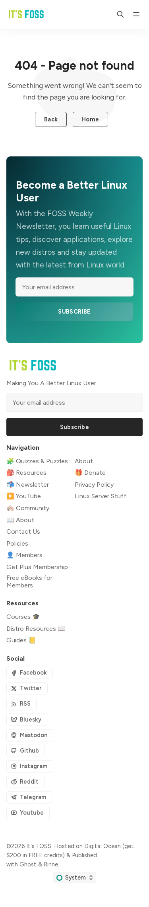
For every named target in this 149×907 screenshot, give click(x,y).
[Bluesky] (26, 720)
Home (90, 119)
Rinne (51, 864)
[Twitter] (27, 688)
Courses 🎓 (23, 616)
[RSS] (21, 704)
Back (51, 119)
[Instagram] (29, 766)
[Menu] (136, 14)
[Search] (120, 14)
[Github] (25, 751)
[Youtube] (28, 813)
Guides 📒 (21, 640)
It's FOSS (38, 846)
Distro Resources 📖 (36, 628)
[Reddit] (25, 782)
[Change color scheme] (74, 877)
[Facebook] (29, 673)
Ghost (28, 864)
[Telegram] (29, 797)
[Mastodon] (29, 735)
